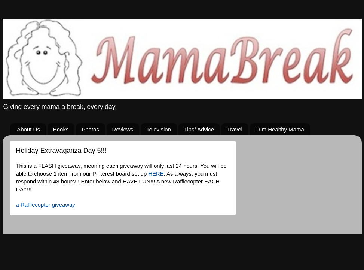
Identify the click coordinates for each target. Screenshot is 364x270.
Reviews (123, 129)
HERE (155, 174)
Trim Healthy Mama (280, 129)
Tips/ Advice (199, 129)
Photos (90, 129)
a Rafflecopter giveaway (45, 205)
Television (158, 129)
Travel (234, 129)
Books (61, 129)
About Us (28, 129)
